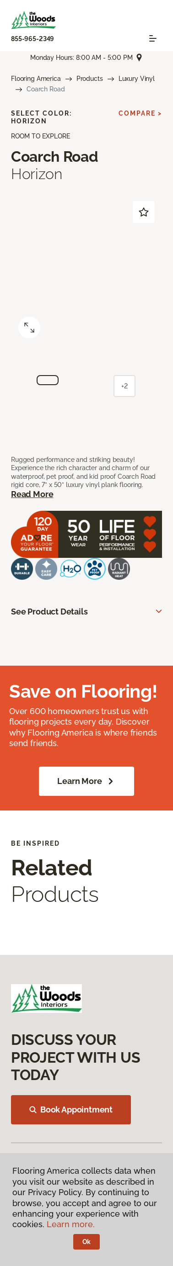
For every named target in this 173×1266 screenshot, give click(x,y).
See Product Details (49, 611)
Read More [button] (32, 494)
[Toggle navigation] (153, 38)
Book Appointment (71, 1109)
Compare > (140, 113)
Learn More (86, 781)
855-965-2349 (32, 38)
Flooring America (36, 78)
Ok (86, 1241)
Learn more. (71, 1224)
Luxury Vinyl (137, 78)
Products (89, 78)
